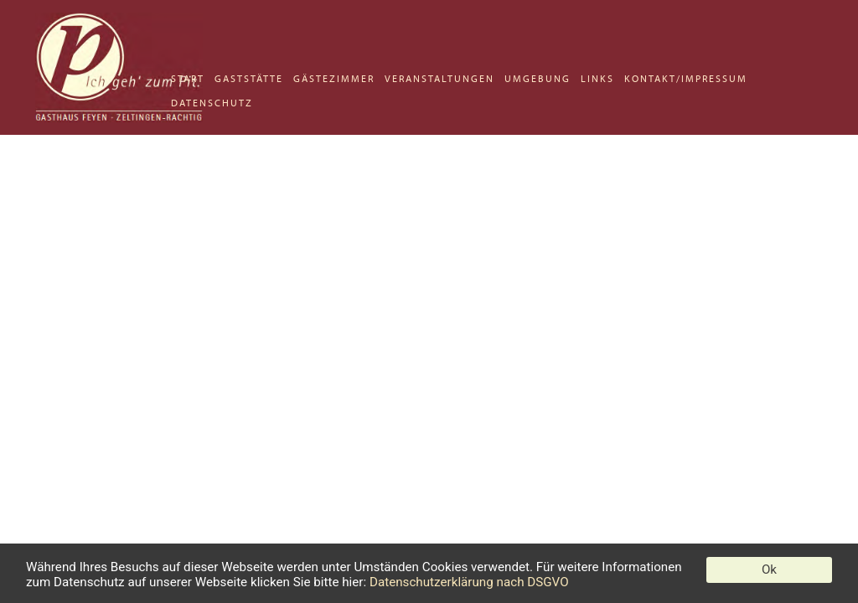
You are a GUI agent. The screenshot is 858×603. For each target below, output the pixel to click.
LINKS (597, 79)
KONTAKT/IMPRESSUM (685, 79)
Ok (769, 569)
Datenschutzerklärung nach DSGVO (469, 582)
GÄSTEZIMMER (334, 79)
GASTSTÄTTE (248, 79)
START (187, 79)
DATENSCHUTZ (212, 103)
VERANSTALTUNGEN (439, 79)
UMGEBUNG (537, 79)
